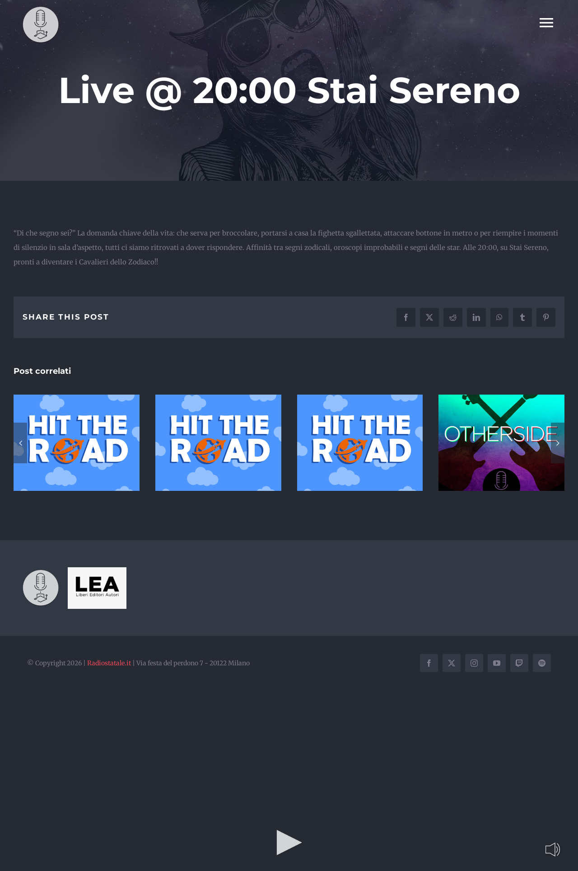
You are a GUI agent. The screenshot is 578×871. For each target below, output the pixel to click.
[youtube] (497, 663)
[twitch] (519, 663)
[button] (20, 443)
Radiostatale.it (109, 663)
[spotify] (542, 663)
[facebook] (429, 663)
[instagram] (474, 663)
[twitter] (452, 663)
